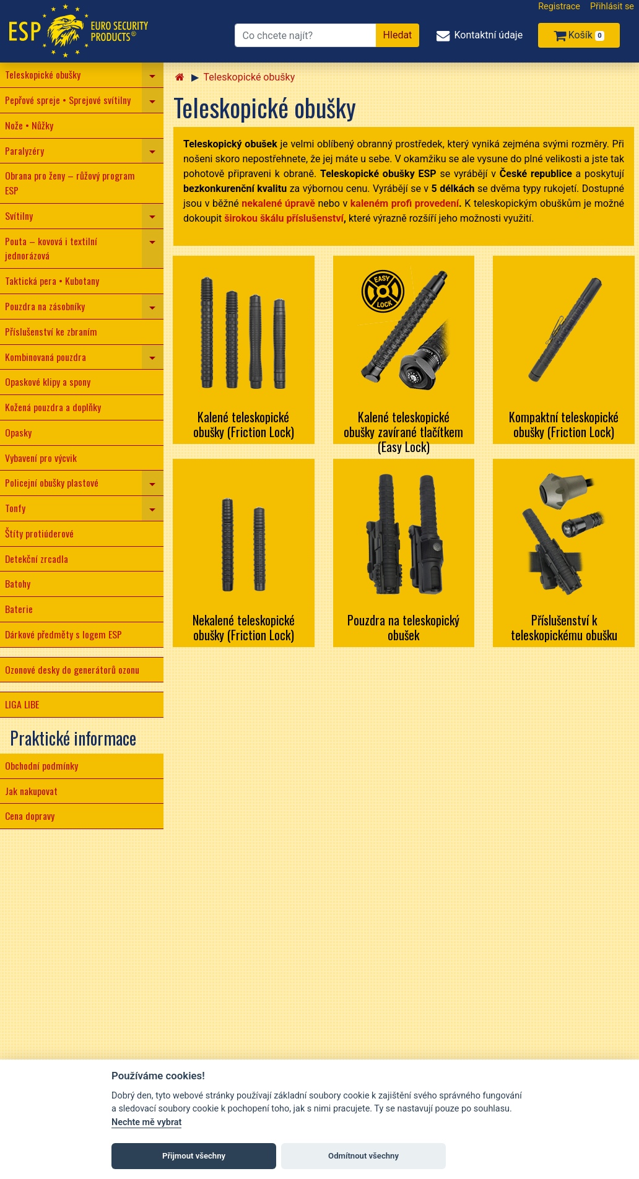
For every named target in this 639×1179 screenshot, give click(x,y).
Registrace (559, 6)
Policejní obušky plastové (51, 482)
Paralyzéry (24, 150)
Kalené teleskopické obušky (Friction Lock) (243, 424)
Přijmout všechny (193, 1155)
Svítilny (19, 215)
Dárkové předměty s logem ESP (63, 634)
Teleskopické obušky (42, 74)
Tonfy (15, 507)
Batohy (17, 583)
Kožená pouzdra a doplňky (53, 406)
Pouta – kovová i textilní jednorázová (51, 248)
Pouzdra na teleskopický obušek (403, 627)
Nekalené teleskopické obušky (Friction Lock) (244, 627)
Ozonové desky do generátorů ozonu (72, 669)
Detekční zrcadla (36, 558)
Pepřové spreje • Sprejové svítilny (68, 99)
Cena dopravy (29, 815)
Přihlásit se (612, 6)
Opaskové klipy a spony (47, 381)
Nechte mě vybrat (146, 1122)
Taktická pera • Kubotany (52, 280)
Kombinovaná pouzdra (45, 356)
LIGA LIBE (22, 704)
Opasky (18, 432)
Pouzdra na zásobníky (45, 305)
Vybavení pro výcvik (41, 457)
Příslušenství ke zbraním (51, 331)
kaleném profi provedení (404, 203)
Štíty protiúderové (39, 533)
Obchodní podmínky (41, 765)
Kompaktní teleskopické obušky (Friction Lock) (564, 424)
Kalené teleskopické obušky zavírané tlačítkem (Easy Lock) (403, 431)
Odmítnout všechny (363, 1155)
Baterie (19, 608)
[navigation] (152, 75)
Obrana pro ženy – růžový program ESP (70, 183)
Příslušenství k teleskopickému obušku (564, 627)
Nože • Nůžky (29, 125)
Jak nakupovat (31, 790)
